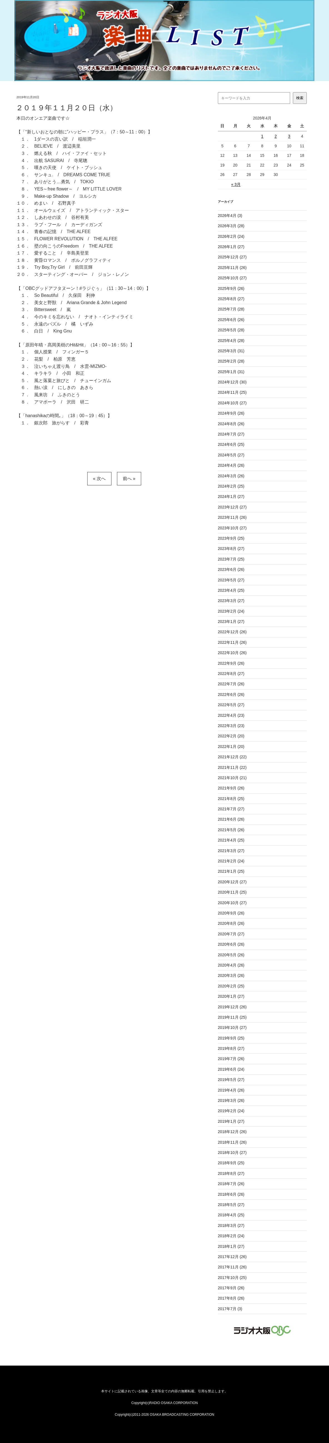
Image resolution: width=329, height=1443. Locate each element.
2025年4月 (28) (231, 340)
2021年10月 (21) (232, 778)
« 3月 (235, 184)
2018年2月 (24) (231, 1236)
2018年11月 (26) (232, 1142)
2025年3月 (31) (231, 351)
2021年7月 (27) (231, 809)
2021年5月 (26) (231, 830)
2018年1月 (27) (231, 1246)
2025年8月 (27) (231, 299)
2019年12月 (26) (232, 1007)
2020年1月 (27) (231, 996)
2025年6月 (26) (231, 319)
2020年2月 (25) (231, 986)
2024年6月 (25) (231, 444)
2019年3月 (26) (231, 1100)
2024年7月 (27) (231, 434)
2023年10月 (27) (232, 528)
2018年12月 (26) (232, 1131)
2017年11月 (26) (232, 1267)
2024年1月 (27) (231, 496)
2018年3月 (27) (231, 1225)
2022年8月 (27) (231, 673)
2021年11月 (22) (232, 767)
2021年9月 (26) (231, 788)
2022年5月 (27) (231, 705)
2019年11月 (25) (232, 1017)
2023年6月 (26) (231, 569)
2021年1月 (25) (231, 871)
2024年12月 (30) (232, 382)
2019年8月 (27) (231, 1048)
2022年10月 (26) (232, 652)
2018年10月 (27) (232, 1152)
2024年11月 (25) (232, 392)
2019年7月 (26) (231, 1058)
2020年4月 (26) (231, 965)
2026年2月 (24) (231, 236)
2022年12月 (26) (232, 632)
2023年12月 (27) (232, 507)
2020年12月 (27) (232, 882)
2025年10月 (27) (232, 278)
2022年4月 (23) (231, 715)
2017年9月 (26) (231, 1288)
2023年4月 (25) (231, 590)
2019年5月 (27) (231, 1079)
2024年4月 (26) (231, 465)
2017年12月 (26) (232, 1256)
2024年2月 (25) (231, 486)
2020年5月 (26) (231, 955)
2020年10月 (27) (232, 903)
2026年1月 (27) (231, 246)
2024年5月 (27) (231, 455)
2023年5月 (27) (231, 580)
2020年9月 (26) (231, 913)
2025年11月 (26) (232, 267)
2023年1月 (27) (231, 621)
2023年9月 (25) (231, 538)
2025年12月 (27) (232, 257)
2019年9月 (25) (231, 1038)
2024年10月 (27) (232, 403)
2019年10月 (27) (232, 1027)
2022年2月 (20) (231, 736)
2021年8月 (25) (231, 798)
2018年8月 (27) (231, 1173)
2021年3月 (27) (231, 850)
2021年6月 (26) (231, 819)
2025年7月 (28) (231, 309)
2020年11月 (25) (232, 892)
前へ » (129, 478)
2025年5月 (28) (231, 330)
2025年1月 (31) (231, 372)
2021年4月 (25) (231, 840)
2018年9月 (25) (231, 1163)
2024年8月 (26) (231, 424)
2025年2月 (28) (231, 361)
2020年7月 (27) (231, 934)
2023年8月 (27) (231, 548)
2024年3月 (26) (231, 476)
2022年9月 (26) (231, 663)
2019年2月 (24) (231, 1111)
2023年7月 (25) (231, 559)
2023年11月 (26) (232, 517)
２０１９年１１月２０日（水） (66, 108)
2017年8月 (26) (231, 1298)
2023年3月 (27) (231, 600)
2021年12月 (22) (232, 757)
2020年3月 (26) (231, 975)
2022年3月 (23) (231, 725)
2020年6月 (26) (231, 944)
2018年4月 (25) (231, 1215)
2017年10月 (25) (232, 1277)
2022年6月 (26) (231, 694)
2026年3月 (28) (231, 226)
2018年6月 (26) (231, 1194)
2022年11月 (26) (232, 642)
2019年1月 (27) (231, 1121)
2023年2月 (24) (231, 611)
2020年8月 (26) (231, 923)
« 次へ (99, 478)
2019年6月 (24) (231, 1069)
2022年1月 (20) (231, 746)
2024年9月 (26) (231, 413)
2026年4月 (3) (230, 215)
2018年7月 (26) (231, 1184)
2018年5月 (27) (231, 1204)
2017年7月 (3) (230, 1309)
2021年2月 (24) (231, 861)
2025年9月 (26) (231, 288)
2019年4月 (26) (231, 1090)
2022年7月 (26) (231, 684)
